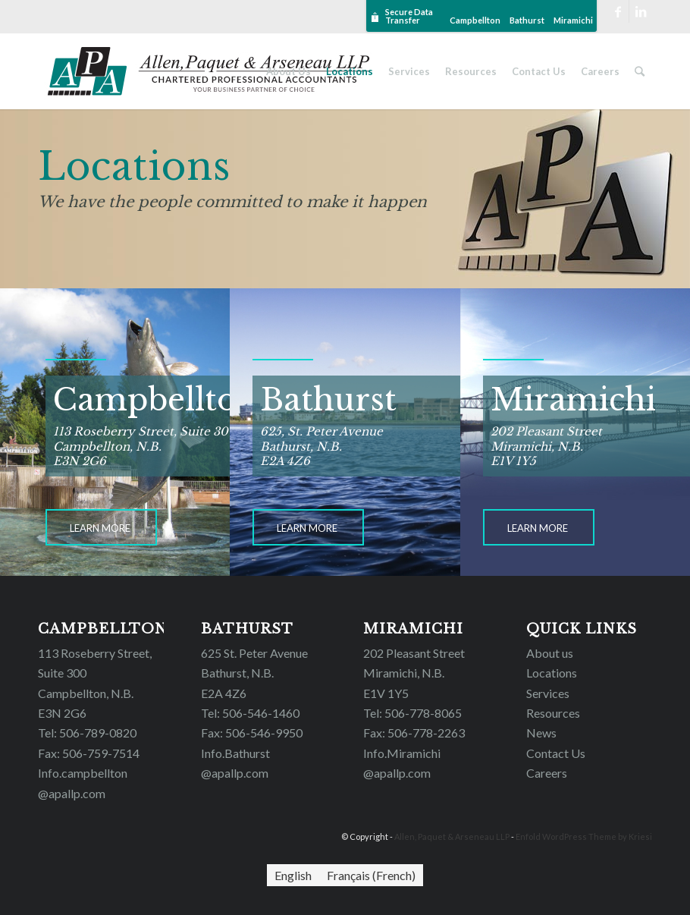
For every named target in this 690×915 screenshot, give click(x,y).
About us (549, 653)
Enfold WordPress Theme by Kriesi (584, 836)
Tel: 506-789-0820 (87, 732)
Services (547, 693)
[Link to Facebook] (618, 11)
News (541, 732)
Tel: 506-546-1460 (250, 713)
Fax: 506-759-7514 (89, 753)
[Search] (639, 71)
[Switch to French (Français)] (371, 875)
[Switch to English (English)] (293, 875)
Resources (553, 713)
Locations (551, 672)
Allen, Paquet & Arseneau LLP (452, 836)
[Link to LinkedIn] (640, 11)
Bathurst (527, 20)
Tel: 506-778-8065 (412, 713)
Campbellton (475, 20)
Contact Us (555, 753)
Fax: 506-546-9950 (252, 732)
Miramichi (573, 20)
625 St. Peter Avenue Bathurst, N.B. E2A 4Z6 (254, 673)
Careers (546, 773)
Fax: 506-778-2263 (414, 732)
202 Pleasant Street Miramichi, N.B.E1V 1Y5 (414, 673)
